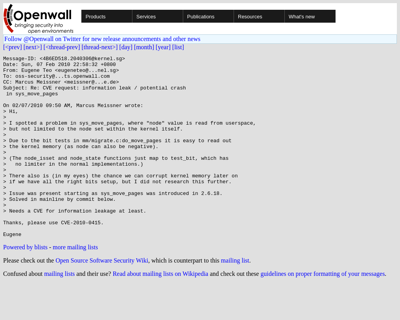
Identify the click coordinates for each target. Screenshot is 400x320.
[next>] (32, 47)
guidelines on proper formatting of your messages (323, 310)
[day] (125, 47)
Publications (200, 17)
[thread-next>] (100, 47)
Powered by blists (25, 283)
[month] (144, 47)
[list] (178, 47)
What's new (302, 17)
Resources (250, 17)
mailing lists (59, 310)
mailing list (235, 296)
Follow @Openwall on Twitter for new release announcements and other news (102, 39)
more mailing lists (75, 283)
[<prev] (12, 47)
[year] (163, 47)
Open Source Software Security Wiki (101, 296)
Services (146, 17)
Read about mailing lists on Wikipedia (160, 310)
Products (95, 17)
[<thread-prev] (61, 47)
